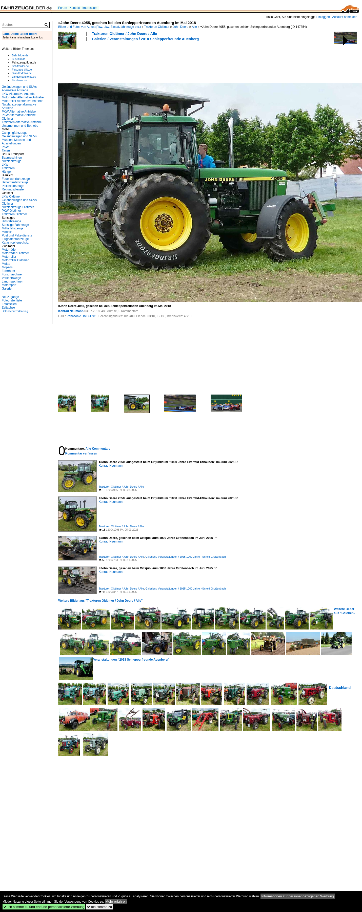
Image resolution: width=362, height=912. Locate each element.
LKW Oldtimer (11, 196)
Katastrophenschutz (15, 242)
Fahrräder (8, 271)
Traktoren (8, 168)
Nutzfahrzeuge (12, 161)
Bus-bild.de (18, 58)
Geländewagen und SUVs (19, 136)
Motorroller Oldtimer (15, 260)
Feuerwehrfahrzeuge (16, 179)
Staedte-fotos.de (22, 73)
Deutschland (340, 688)
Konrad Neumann (71, 311)
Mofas (6, 264)
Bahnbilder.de (20, 55)
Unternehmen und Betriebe (20, 125)
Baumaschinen (12, 157)
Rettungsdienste (13, 189)
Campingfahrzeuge (14, 133)
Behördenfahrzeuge (15, 182)
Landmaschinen (12, 281)
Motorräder (9, 249)
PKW (5, 147)
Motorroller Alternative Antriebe (22, 101)
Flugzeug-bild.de (22, 69)
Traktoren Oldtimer (157, 27)
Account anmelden (344, 17)
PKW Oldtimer (11, 210)
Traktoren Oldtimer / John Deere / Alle (124, 34)
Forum (62, 8)
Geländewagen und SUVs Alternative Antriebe (19, 88)
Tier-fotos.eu (19, 80)
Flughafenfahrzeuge (15, 239)
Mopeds (7, 267)
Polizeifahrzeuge (13, 186)
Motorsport (9, 285)
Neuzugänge (10, 297)
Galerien (7, 288)
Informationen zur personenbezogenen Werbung (297, 896)
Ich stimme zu (99, 907)
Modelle (7, 232)
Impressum (89, 8)
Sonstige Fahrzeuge (15, 225)
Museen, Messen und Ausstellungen (16, 141)
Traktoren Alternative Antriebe (22, 122)
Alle (194, 27)
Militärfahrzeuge (12, 228)
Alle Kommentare (97, 448)
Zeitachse (8, 307)
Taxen (6, 150)
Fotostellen (9, 304)
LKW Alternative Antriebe (18, 94)
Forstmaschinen (12, 274)
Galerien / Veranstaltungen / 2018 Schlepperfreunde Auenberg (145, 39)
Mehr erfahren (116, 901)
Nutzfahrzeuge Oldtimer (18, 207)
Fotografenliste (12, 300)
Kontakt (75, 8)
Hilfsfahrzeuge (11, 221)
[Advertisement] (150, 61)
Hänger (7, 171)
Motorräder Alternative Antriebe (23, 97)
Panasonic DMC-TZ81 (82, 316)
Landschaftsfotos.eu (24, 76)
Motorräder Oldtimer (15, 253)
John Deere (180, 27)
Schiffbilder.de (20, 66)
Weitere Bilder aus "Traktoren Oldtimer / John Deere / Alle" (100, 600)
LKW (5, 164)
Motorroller (9, 256)
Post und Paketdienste (17, 235)
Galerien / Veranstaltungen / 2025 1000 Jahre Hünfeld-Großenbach (185, 556)
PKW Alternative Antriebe (19, 111)
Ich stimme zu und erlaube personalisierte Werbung (44, 907)
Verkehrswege (11, 278)
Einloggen (323, 17)
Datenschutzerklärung (15, 311)
